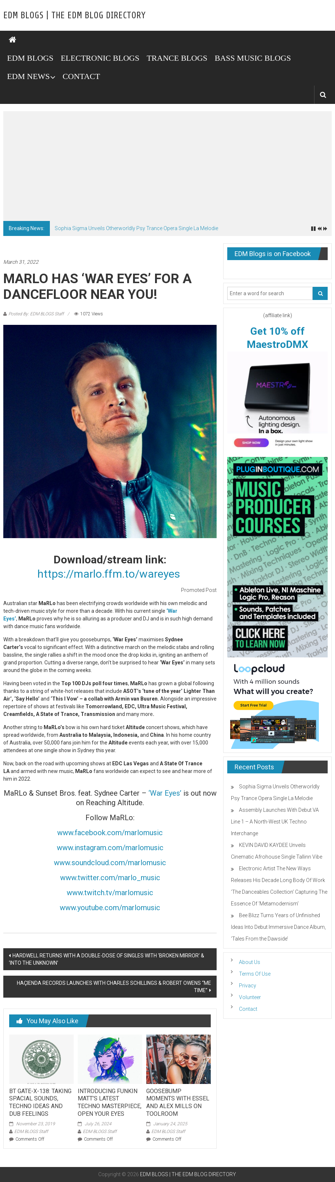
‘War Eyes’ (164, 793)
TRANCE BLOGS (177, 58)
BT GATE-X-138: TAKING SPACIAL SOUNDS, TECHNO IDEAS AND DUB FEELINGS (40, 1102)
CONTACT (81, 76)
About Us (249, 962)
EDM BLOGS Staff (31, 1131)
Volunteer (250, 997)
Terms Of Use (254, 974)
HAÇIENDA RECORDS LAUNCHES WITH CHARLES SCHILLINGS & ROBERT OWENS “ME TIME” (114, 986)
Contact (248, 1009)
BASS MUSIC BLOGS (253, 58)
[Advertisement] (167, 166)
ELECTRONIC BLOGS (100, 58)
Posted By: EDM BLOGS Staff (36, 313)
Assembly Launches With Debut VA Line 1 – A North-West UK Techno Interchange (275, 821)
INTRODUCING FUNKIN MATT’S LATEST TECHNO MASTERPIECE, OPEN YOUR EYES (109, 1102)
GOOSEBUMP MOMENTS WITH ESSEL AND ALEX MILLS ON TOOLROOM (177, 1102)
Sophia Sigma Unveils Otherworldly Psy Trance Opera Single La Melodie (136, 228)
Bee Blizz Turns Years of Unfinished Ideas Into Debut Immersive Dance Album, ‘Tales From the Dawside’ (278, 927)
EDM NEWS (28, 76)
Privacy (247, 985)
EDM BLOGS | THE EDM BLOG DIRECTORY (74, 15)
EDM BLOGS (30, 58)
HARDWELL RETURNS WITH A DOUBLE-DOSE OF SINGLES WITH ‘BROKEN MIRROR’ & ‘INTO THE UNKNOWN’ (106, 959)
